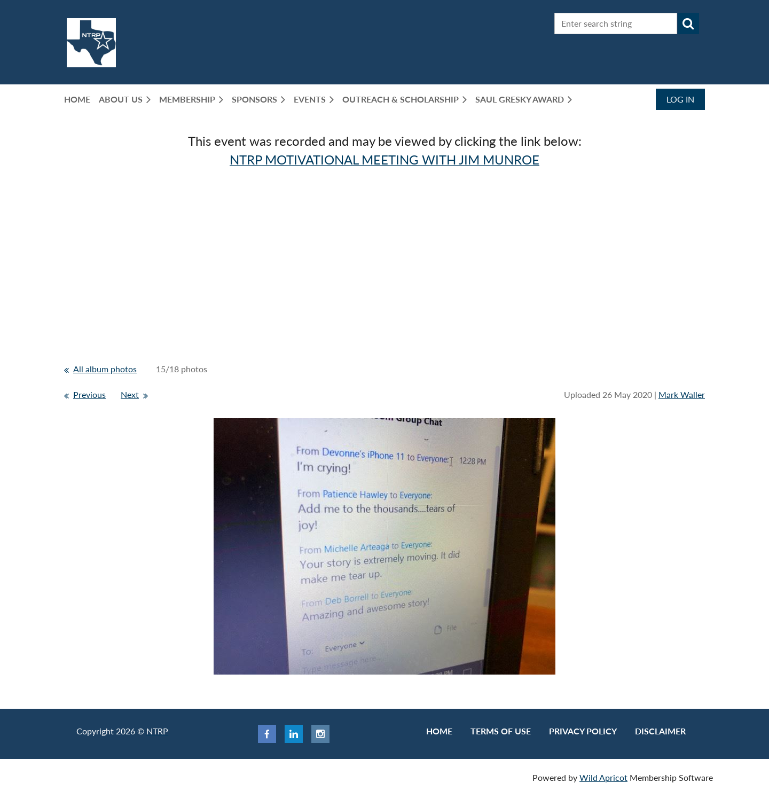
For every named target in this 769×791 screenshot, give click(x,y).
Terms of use (500, 731)
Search (688, 23)
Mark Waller (681, 394)
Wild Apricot (603, 777)
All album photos (105, 369)
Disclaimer (660, 731)
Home (439, 731)
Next (130, 394)
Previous (89, 394)
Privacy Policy (583, 731)
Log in (680, 99)
